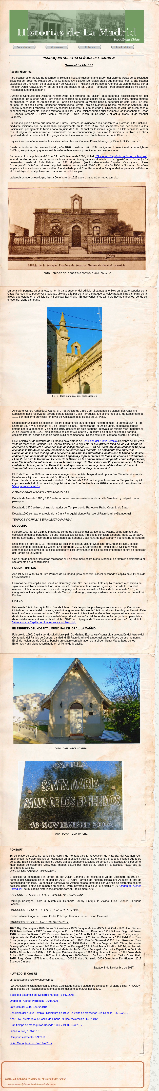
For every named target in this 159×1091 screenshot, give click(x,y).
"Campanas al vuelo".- (26, 486)
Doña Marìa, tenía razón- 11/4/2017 (31, 1043)
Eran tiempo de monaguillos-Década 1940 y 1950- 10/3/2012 (46, 1025)
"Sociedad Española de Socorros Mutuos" (121, 156)
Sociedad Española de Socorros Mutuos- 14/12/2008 (42, 994)
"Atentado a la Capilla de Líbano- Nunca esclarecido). (44, 622)
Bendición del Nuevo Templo (100, 441)
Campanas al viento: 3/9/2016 (28, 1037)
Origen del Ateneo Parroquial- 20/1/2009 (34, 1000)
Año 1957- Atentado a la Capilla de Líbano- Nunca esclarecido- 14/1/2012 (54, 1019)
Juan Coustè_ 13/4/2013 (24, 1031)
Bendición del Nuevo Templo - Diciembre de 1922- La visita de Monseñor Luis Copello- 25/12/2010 (69, 1013)
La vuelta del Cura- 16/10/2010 (28, 1006)
